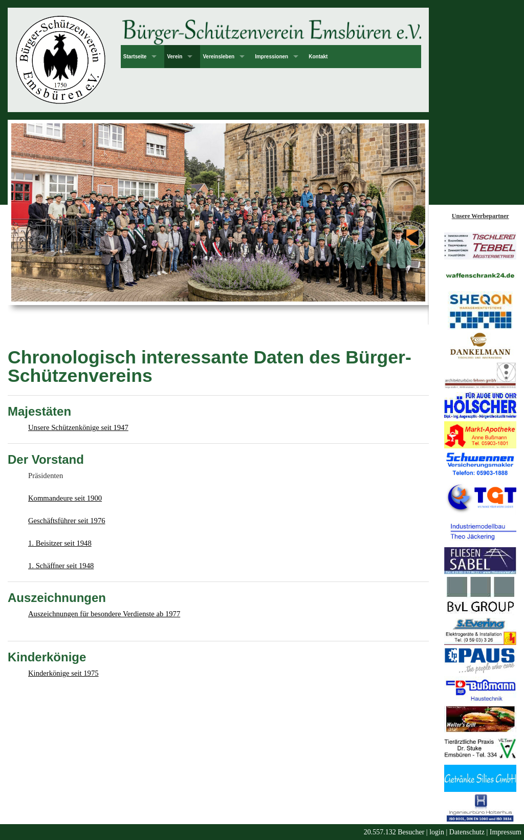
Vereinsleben (218, 56)
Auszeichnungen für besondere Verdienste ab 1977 (104, 614)
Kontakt (318, 56)
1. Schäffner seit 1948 (61, 566)
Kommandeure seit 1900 (65, 498)
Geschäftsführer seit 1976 (66, 520)
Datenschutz (467, 832)
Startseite (135, 56)
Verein (174, 56)
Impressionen (271, 56)
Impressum (505, 832)
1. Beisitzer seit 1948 (60, 543)
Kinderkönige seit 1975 (63, 673)
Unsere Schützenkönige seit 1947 (78, 427)
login (436, 832)
